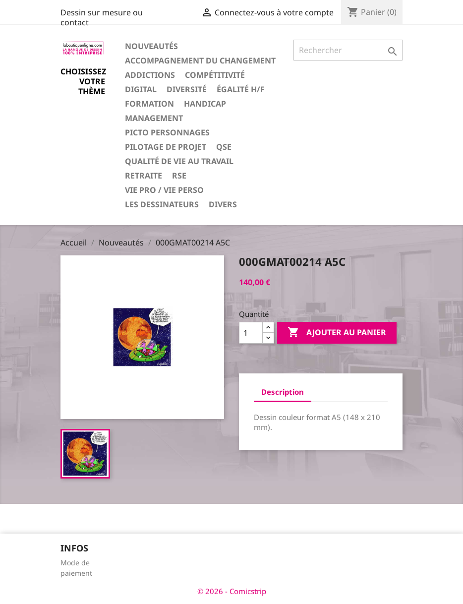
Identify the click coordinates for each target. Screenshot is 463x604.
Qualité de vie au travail (179, 161)
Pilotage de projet (165, 146)
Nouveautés (151, 46)
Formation (149, 103)
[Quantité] (251, 333)
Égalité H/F (241, 89)
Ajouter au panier (337, 332)
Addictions (150, 74)
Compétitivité (215, 74)
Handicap (205, 103)
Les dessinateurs (162, 204)
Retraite (143, 175)
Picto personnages (167, 132)
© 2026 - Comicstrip (231, 591)
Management (154, 118)
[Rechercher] (348, 50)
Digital (141, 89)
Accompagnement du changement (200, 60)
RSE (179, 175)
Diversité (187, 89)
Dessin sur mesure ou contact (101, 17)
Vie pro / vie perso (164, 189)
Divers (223, 204)
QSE (224, 146)
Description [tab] (282, 392)
